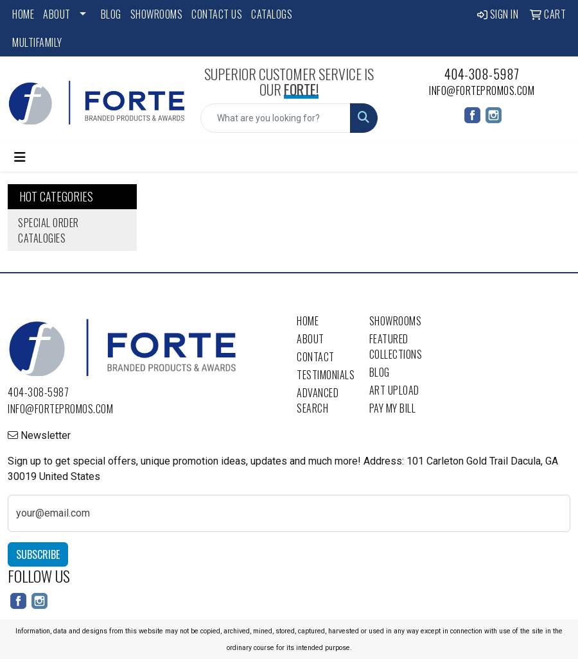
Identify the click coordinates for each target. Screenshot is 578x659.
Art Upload (394, 390)
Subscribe (38, 554)
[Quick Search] (275, 118)
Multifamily (37, 42)
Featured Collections (396, 346)
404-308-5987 (482, 73)
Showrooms (156, 14)
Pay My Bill (392, 408)
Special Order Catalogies (48, 230)
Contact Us (216, 14)
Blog (111, 14)
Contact (316, 356)
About (57, 14)
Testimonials (325, 374)
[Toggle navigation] (19, 157)
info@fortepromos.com (481, 90)
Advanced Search (317, 400)
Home (23, 14)
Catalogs (271, 14)
